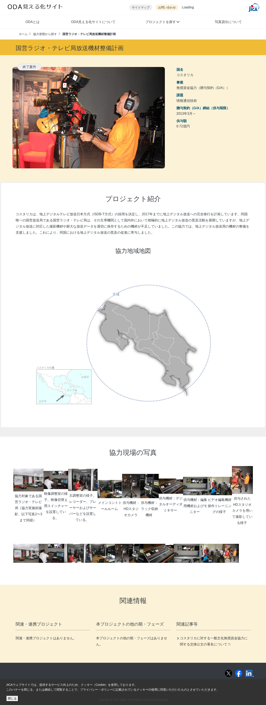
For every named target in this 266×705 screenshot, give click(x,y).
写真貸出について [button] (228, 22)
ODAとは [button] (32, 22)
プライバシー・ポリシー (96, 689)
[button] (162, 22)
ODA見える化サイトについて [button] (93, 22)
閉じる (12, 698)
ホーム (23, 34)
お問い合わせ (167, 7)
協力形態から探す (45, 34)
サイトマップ (141, 7)
